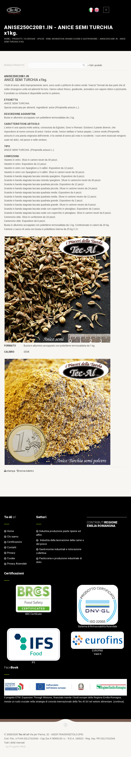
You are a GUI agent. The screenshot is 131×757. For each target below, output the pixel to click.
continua (118, 701)
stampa (9, 471)
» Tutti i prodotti (95, 65)
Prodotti (17, 39)
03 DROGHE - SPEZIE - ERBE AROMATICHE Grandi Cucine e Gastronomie (60, 39)
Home (7, 39)
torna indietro (25, 471)
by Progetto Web (16, 746)
